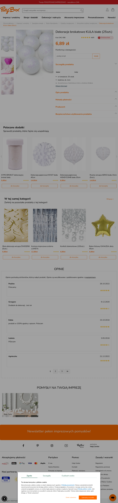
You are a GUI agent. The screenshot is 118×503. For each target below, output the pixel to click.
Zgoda (29, 476)
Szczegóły (47, 476)
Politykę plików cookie (84, 489)
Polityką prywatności (68, 485)
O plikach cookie (68, 476)
